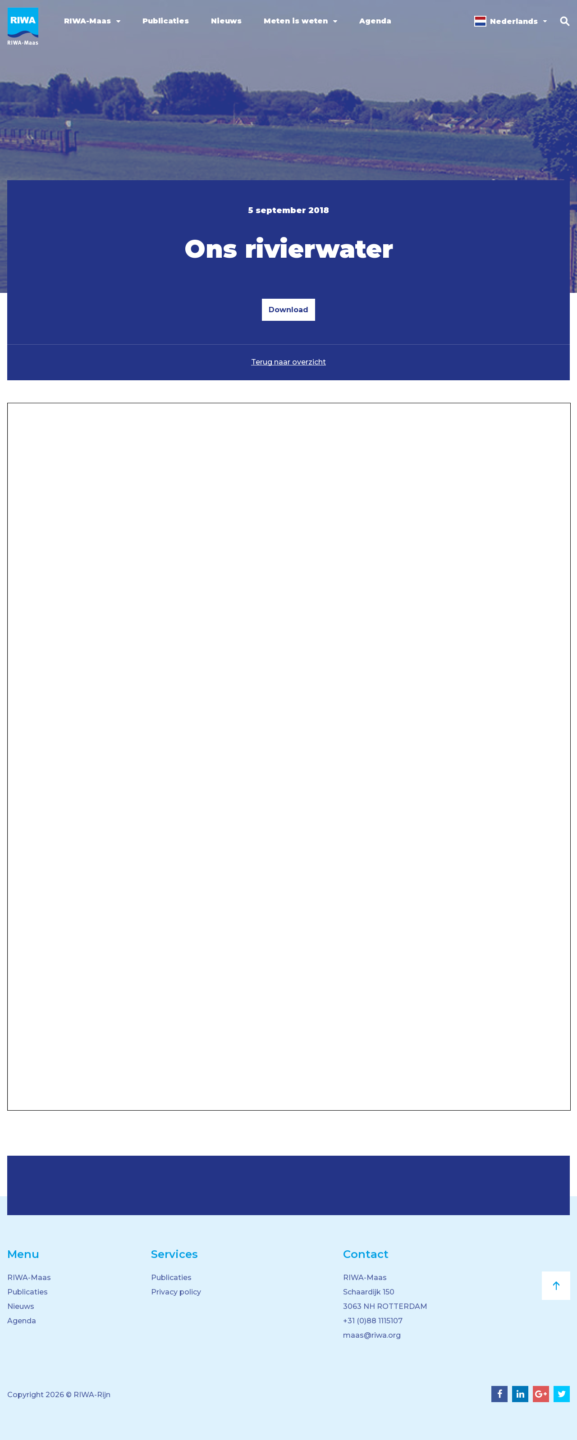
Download (288, 309)
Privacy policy (176, 1292)
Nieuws (226, 21)
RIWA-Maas (87, 21)
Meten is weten (296, 21)
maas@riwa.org (372, 1335)
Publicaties (165, 21)
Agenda (375, 21)
